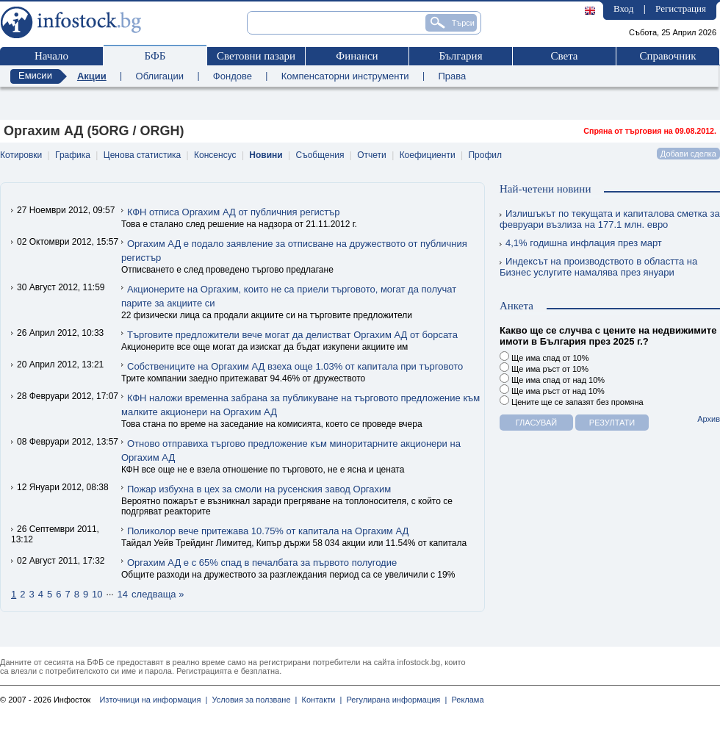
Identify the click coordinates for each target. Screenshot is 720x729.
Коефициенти (428, 155)
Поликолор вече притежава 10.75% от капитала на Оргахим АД (267, 530)
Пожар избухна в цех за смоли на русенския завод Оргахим (259, 489)
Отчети (371, 155)
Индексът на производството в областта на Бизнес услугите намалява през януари (598, 267)
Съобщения (320, 155)
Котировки (21, 155)
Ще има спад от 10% (544, 356)
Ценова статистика (142, 155)
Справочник (667, 56)
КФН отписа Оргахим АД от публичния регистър (233, 212)
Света (563, 56)
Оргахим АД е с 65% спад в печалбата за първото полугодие (262, 562)
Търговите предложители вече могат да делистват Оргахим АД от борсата (292, 334)
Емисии (35, 75)
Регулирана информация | (394, 699)
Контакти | (319, 699)
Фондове (232, 76)
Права (452, 76)
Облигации (160, 76)
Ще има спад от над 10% (552, 378)
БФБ (155, 56)
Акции (92, 76)
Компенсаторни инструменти (345, 76)
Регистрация (680, 8)
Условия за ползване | (252, 699)
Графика (72, 155)
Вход (623, 8)
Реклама (465, 699)
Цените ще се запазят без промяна (572, 400)
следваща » (158, 594)
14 (123, 594)
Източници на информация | (153, 699)
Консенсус (215, 155)
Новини (265, 155)
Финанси (357, 56)
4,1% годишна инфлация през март (581, 242)
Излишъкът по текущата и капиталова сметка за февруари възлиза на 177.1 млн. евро (610, 219)
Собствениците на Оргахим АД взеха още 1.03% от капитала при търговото (295, 366)
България (460, 56)
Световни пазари (256, 56)
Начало (51, 56)
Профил (485, 155)
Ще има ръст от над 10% (552, 389)
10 (97, 594)
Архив (708, 418)
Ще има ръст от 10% (544, 367)
